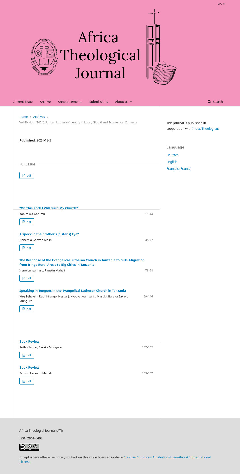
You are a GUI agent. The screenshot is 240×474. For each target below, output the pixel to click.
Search (217, 101)
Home (23, 117)
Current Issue (23, 101)
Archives (39, 117)
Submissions (98, 101)
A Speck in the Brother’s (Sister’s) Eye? (49, 234)
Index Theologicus (205, 128)
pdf (28, 175)
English (171, 162)
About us (122, 101)
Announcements (70, 101)
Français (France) (178, 168)
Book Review (29, 341)
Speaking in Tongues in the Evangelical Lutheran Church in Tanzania (72, 290)
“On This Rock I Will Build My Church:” (48, 208)
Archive (45, 101)
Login (221, 3)
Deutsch (172, 155)
